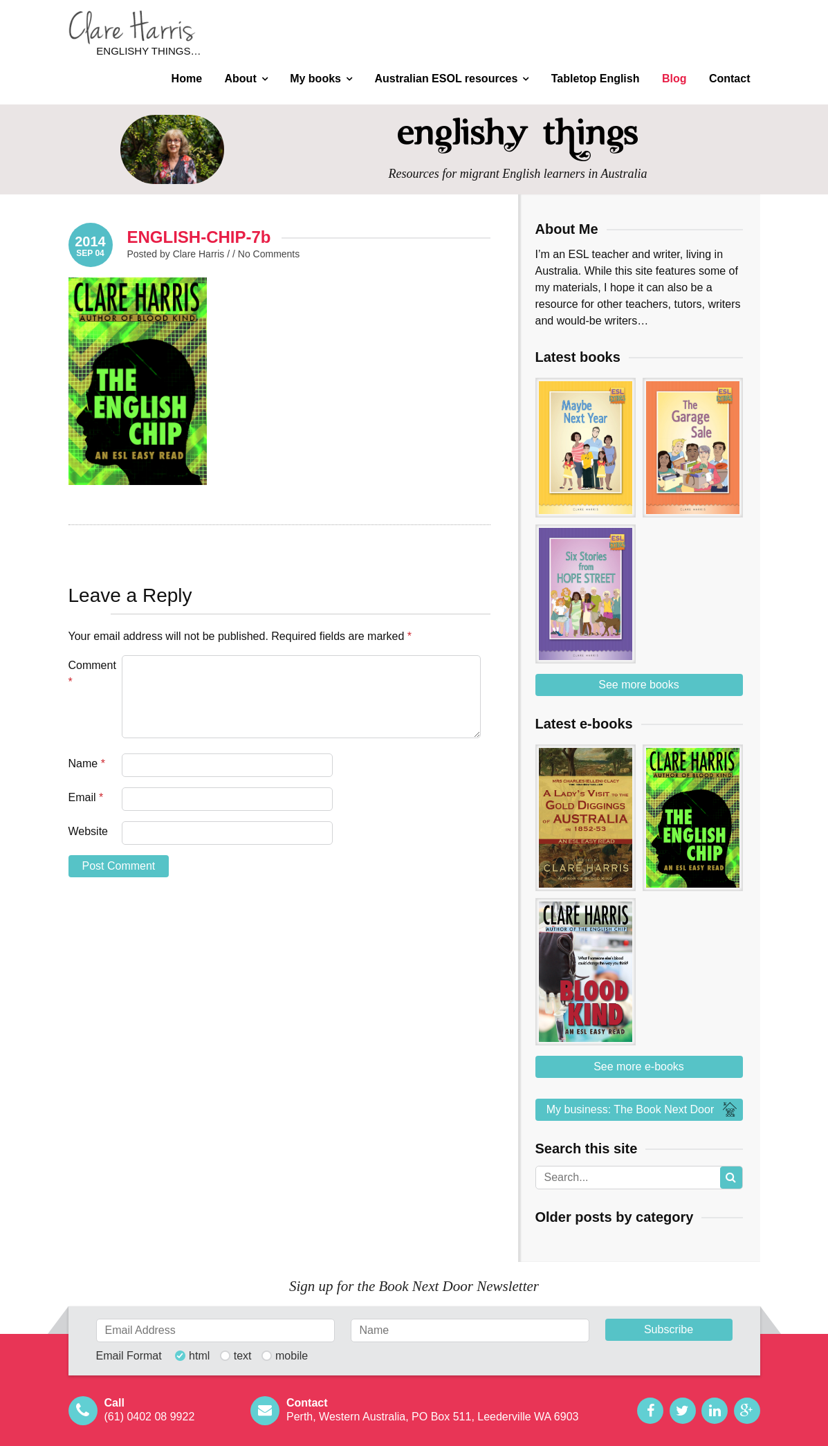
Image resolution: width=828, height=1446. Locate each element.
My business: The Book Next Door (643, 1110)
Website (88, 831)
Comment (92, 673)
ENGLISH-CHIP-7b (199, 237)
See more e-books (639, 1066)
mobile (291, 1356)
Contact (730, 78)
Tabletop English (595, 78)
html (199, 1356)
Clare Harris (132, 27)
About (241, 78)
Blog (674, 78)
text (243, 1356)
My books (315, 78)
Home (187, 78)
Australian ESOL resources (445, 78)
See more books (638, 684)
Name (86, 763)
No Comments (269, 253)
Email (86, 797)
